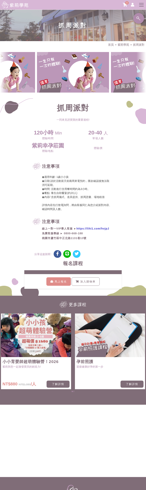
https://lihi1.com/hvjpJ (92, 228)
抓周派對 (138, 44)
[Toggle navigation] (141, 4)
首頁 (111, 44)
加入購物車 (86, 281)
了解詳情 (58, 384)
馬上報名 (58, 281)
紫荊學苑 (123, 44)
